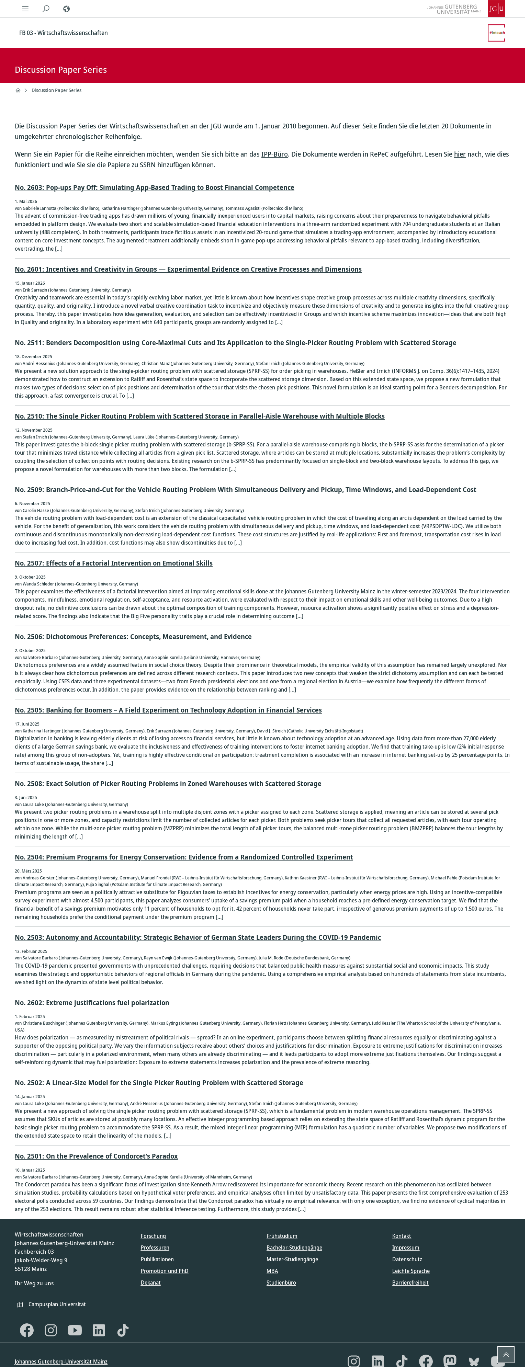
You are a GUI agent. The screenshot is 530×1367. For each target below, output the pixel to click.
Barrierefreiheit (410, 1282)
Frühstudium (282, 1236)
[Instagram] (51, 1330)
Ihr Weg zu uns (34, 1283)
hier (460, 154)
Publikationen (157, 1259)
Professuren (155, 1247)
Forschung (153, 1236)
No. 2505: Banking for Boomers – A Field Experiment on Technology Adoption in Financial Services (168, 710)
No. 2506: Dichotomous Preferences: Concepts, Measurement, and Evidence (133, 636)
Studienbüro (281, 1282)
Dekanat (151, 1282)
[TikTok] (123, 1330)
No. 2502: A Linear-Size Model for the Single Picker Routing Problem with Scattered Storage (159, 1082)
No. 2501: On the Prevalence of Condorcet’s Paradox (96, 1156)
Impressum (405, 1247)
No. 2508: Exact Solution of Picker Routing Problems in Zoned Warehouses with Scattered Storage (168, 783)
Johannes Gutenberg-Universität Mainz (61, 1361)
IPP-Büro (274, 154)
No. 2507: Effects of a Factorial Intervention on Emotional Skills (114, 563)
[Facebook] (27, 1330)
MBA (272, 1271)
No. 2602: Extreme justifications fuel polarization (92, 1002)
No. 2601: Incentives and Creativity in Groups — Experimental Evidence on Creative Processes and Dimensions (188, 269)
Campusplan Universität (57, 1304)
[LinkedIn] (99, 1330)
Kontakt (401, 1236)
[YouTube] (75, 1330)
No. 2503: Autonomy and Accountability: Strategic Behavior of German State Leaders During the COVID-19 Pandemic (198, 937)
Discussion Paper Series (56, 90)
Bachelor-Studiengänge (294, 1247)
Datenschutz (407, 1259)
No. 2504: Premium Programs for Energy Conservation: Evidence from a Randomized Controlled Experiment (184, 857)
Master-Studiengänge (292, 1259)
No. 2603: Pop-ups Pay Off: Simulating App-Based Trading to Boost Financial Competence (154, 187)
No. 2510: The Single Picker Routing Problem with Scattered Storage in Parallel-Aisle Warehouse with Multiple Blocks (200, 416)
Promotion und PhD (165, 1271)
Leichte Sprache (411, 1271)
